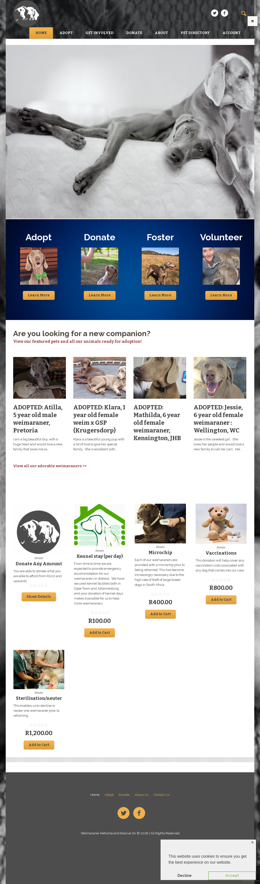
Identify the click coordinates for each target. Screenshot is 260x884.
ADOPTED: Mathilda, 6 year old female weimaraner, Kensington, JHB (157, 423)
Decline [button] (184, 875)
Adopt (109, 794)
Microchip (160, 552)
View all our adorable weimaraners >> (50, 466)
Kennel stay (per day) (100, 556)
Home (94, 794)
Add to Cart (99, 633)
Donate (39, 558)
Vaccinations (221, 553)
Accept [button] (232, 875)
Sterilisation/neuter (39, 698)
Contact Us (162, 794)
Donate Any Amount (39, 563)
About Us (141, 794)
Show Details (39, 597)
